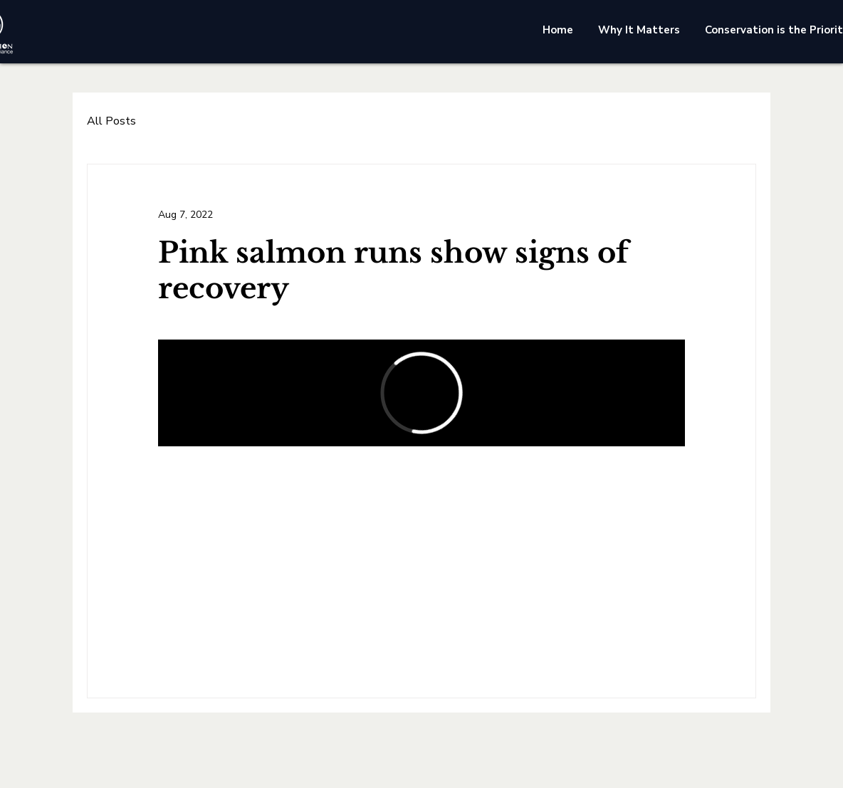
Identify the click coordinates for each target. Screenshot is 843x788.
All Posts (111, 121)
